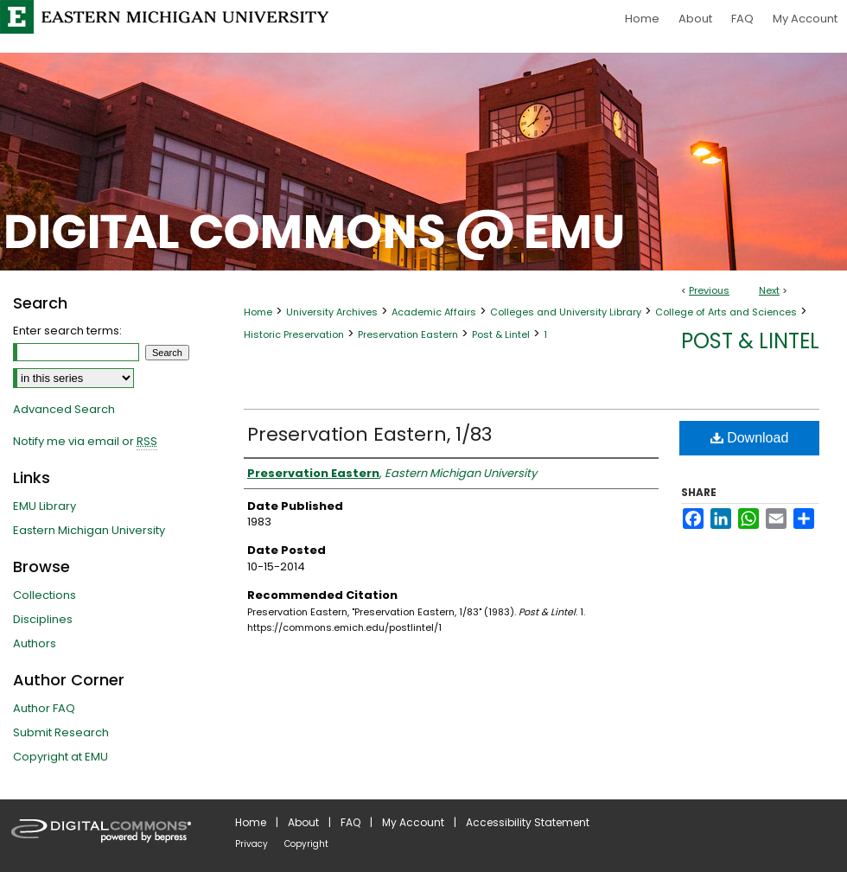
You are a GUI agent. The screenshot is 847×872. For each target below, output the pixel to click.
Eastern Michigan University (89, 530)
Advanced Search (64, 409)
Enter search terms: (67, 330)
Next (769, 290)
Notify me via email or (85, 441)
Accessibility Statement (527, 822)
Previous (709, 290)
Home (258, 312)
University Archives (332, 312)
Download (749, 437)
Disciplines (43, 619)
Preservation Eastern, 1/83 (369, 434)
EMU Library (44, 506)
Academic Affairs (434, 312)
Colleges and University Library (565, 312)
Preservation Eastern (408, 334)
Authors (34, 643)
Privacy (251, 843)
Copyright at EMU (60, 756)
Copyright (306, 843)
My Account (413, 822)
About (303, 822)
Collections (44, 595)
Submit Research (61, 732)
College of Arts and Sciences (726, 312)
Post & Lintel (501, 334)
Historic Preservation (294, 334)
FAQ (350, 822)
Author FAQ (44, 708)
